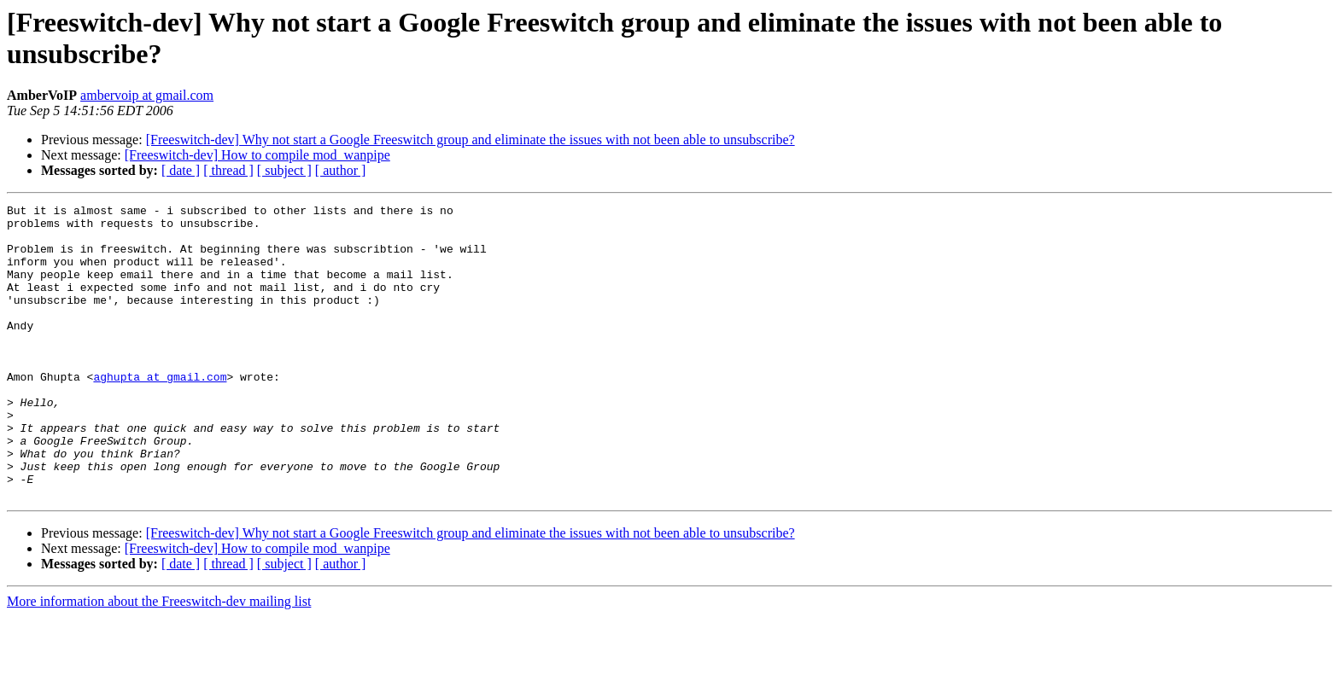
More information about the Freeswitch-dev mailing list (159, 660)
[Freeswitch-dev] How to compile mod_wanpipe (257, 155)
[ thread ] (228, 170)
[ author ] (340, 170)
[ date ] (180, 170)
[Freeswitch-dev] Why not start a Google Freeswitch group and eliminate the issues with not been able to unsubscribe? (470, 139)
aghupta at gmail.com (159, 412)
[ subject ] (284, 170)
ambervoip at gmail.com (146, 95)
